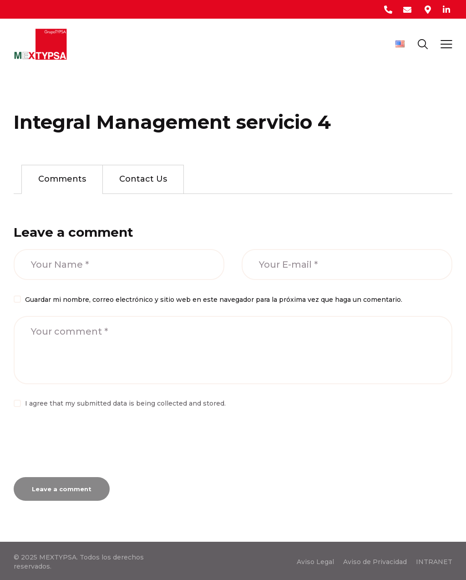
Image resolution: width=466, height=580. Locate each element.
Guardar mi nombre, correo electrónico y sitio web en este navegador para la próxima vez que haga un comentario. (213, 299)
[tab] (62, 179)
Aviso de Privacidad (375, 562)
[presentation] (83, 446)
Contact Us (143, 179)
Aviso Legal (315, 562)
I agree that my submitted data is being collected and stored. (125, 403)
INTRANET (434, 562)
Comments (62, 179)
